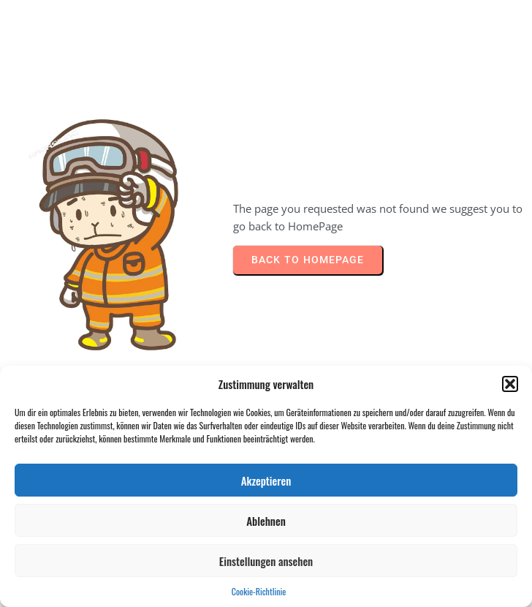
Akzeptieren (266, 480)
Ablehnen (266, 521)
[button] (510, 384)
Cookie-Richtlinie (259, 591)
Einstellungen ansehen (266, 561)
